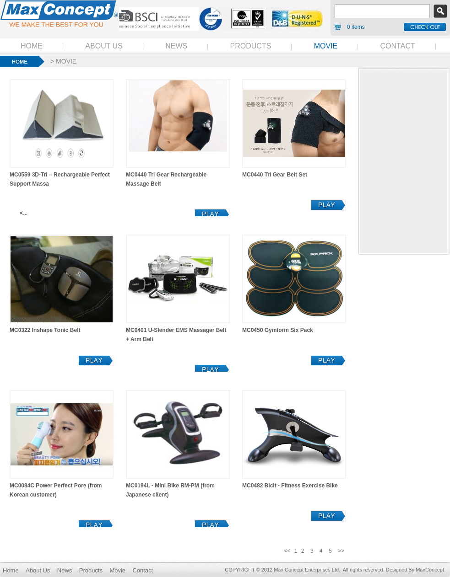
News (64, 570)
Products (91, 570)
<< (287, 551)
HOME (32, 46)
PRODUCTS (250, 46)
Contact (142, 570)
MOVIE (326, 46)
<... (22, 213)
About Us (38, 570)
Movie (117, 570)
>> (341, 551)
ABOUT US (104, 46)
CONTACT (397, 46)
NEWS (176, 46)
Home (11, 570)
